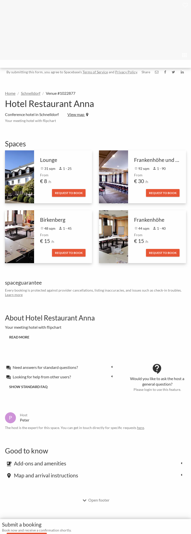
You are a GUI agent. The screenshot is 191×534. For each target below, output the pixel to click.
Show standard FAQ (28, 387)
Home (10, 93)
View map (77, 114)
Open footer (96, 500)
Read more (19, 337)
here (140, 428)
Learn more (14, 295)
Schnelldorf (30, 93)
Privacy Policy (126, 72)
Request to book (69, 193)
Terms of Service (95, 72)
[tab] (60, 367)
